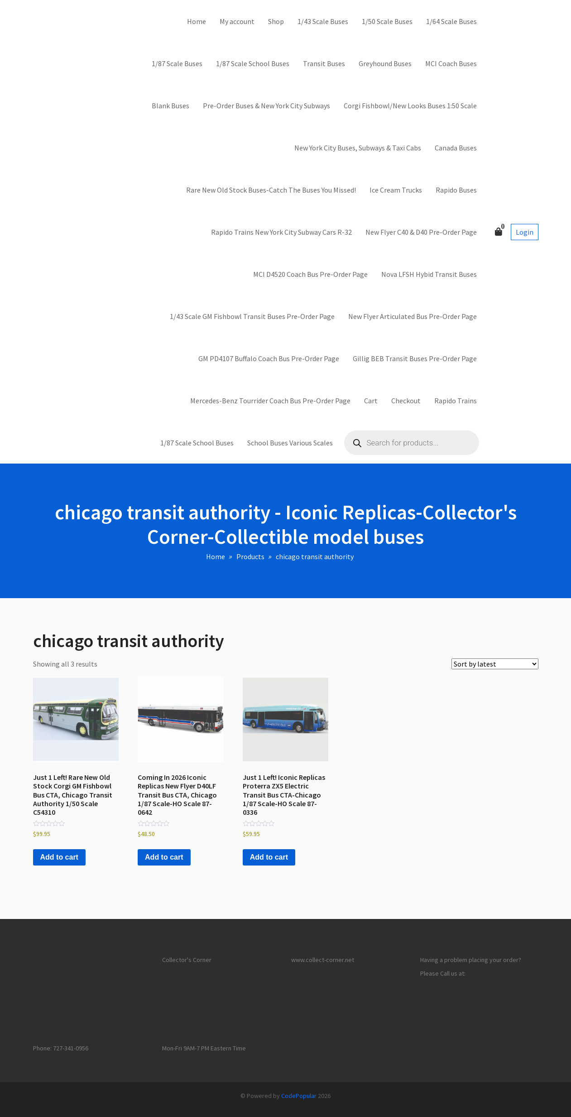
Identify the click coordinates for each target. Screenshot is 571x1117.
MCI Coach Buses (451, 63)
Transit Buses (324, 63)
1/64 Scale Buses (451, 21)
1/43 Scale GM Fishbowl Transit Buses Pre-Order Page (252, 316)
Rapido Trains (455, 400)
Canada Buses (456, 147)
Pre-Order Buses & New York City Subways (266, 105)
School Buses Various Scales (290, 442)
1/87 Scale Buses (177, 63)
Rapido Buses (456, 189)
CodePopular (299, 1096)
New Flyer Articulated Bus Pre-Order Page (412, 316)
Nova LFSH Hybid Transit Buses (429, 274)
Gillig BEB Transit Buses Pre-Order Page (415, 358)
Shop (276, 21)
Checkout (406, 400)
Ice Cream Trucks (395, 189)
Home (196, 21)
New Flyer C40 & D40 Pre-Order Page (421, 232)
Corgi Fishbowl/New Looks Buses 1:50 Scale (410, 105)
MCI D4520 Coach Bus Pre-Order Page (310, 274)
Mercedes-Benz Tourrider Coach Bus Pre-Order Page (270, 400)
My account (237, 21)
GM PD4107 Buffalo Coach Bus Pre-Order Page (268, 358)
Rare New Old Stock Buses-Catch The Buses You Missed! (271, 189)
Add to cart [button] (59, 857)
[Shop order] (494, 663)
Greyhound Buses (385, 63)
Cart (371, 400)
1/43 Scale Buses (322, 21)
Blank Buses (170, 105)
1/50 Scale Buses (387, 21)
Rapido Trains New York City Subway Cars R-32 (281, 232)
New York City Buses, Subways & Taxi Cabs (357, 147)
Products (250, 556)
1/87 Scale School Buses (252, 63)
